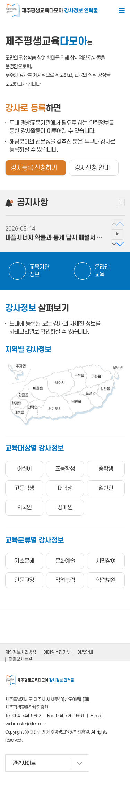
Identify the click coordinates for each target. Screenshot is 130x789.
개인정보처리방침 (20, 652)
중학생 (105, 469)
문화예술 (65, 561)
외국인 (24, 508)
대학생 (65, 488)
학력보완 (106, 580)
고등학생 (24, 488)
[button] (117, 243)
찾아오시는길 (20, 659)
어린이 (24, 469)
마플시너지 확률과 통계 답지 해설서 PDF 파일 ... (54, 238)
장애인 (65, 508)
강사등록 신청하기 (34, 168)
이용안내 (85, 652)
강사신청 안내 (92, 168)
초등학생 (65, 469)
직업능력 (65, 580)
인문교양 (24, 580)
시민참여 (106, 561)
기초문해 (24, 561)
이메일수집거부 (56, 652)
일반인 (105, 488)
